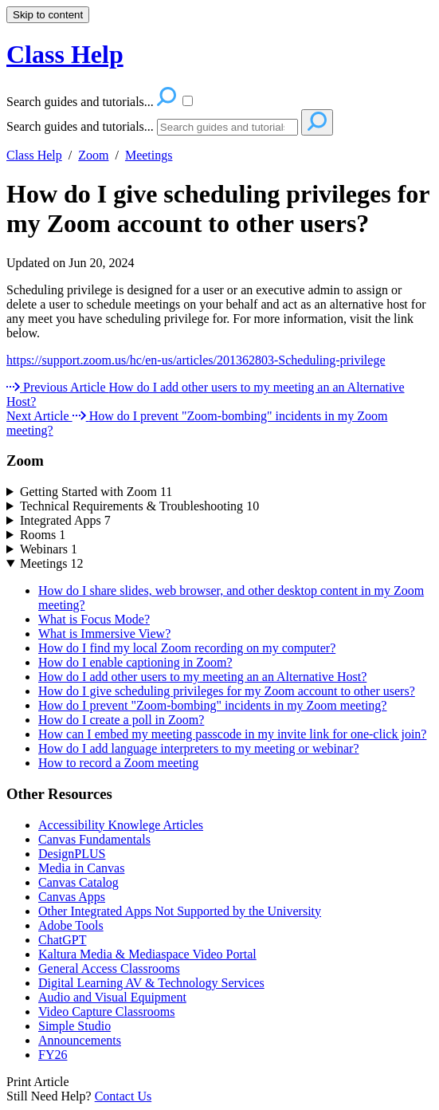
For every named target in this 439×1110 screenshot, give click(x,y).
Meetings (149, 155)
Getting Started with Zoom (96, 491)
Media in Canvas (81, 868)
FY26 (52, 1054)
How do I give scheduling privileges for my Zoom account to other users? (217, 208)
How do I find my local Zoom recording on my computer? (186, 648)
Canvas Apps (71, 896)
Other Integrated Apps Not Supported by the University (179, 911)
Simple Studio (74, 1026)
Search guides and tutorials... (80, 126)
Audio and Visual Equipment (112, 997)
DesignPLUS (71, 853)
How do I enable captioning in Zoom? (135, 662)
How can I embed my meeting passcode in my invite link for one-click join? (232, 734)
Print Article (37, 1081)
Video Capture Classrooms (106, 1011)
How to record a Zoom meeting (118, 763)
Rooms (42, 534)
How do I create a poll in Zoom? (121, 719)
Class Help (34, 155)
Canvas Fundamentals (94, 839)
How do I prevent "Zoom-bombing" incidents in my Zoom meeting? (212, 705)
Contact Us (123, 1096)
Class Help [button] (64, 54)
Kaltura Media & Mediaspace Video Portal (147, 954)
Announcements (79, 1040)
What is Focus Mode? (94, 619)
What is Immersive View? (104, 633)
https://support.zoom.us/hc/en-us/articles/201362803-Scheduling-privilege (195, 360)
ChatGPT (62, 940)
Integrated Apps (65, 520)
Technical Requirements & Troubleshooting (139, 506)
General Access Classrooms (109, 968)
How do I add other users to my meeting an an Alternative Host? (202, 676)
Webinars (48, 549)
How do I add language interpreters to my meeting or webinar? (198, 748)
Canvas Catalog (78, 882)
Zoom (93, 155)
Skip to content (48, 15)
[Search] (227, 127)
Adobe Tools (71, 925)
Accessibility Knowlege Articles (120, 825)
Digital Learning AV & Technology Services (151, 983)
